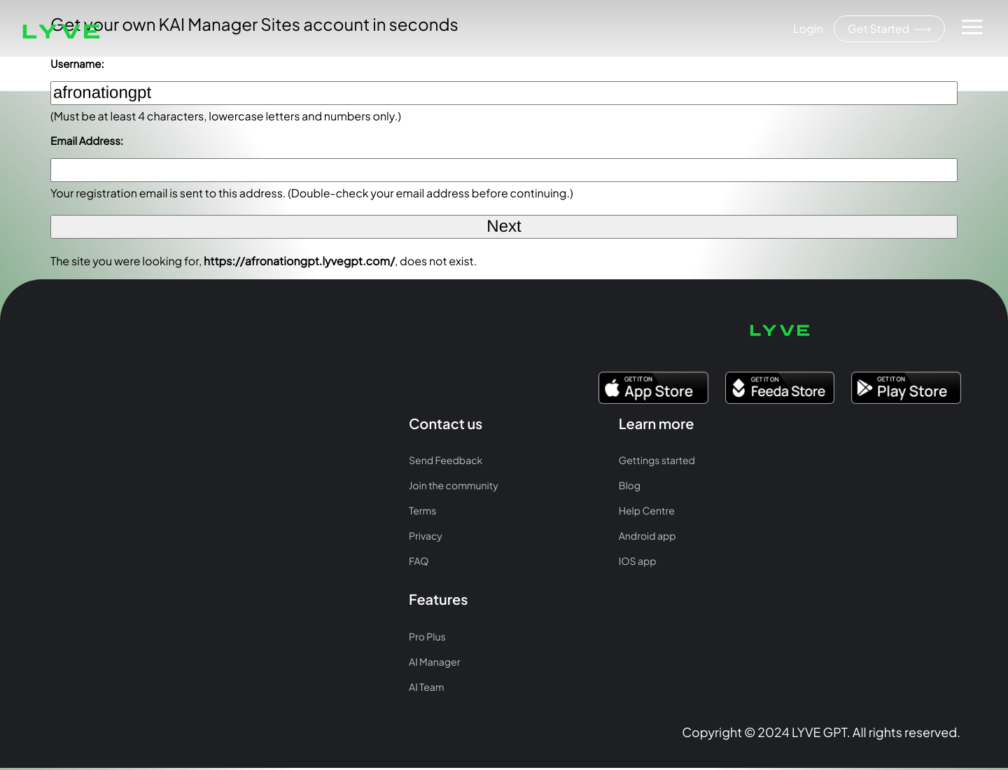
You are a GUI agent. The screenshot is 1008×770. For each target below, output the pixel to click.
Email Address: (86, 141)
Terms (55, 425)
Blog (236, 399)
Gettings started (263, 374)
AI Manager (435, 399)
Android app (254, 450)
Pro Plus (428, 374)
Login (806, 28)
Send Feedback (78, 374)
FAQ (51, 475)
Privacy (58, 450)
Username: (77, 64)
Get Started (888, 29)
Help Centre (253, 425)
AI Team (427, 425)
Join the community (86, 399)
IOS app (244, 475)
